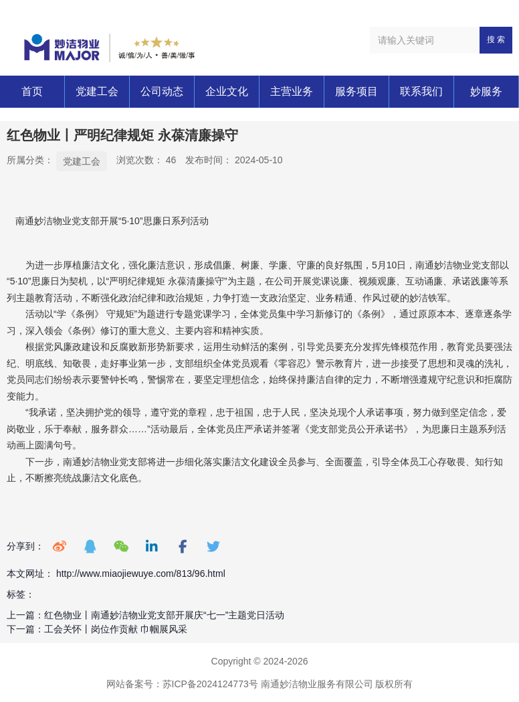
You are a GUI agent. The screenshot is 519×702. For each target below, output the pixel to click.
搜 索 (496, 39)
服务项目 (356, 91)
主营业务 (291, 91)
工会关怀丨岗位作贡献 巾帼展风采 (115, 629)
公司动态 (161, 91)
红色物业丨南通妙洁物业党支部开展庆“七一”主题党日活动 (164, 615)
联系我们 (421, 91)
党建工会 (97, 91)
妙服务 (486, 91)
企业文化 (226, 91)
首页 (32, 91)
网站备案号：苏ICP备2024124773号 (182, 684)
